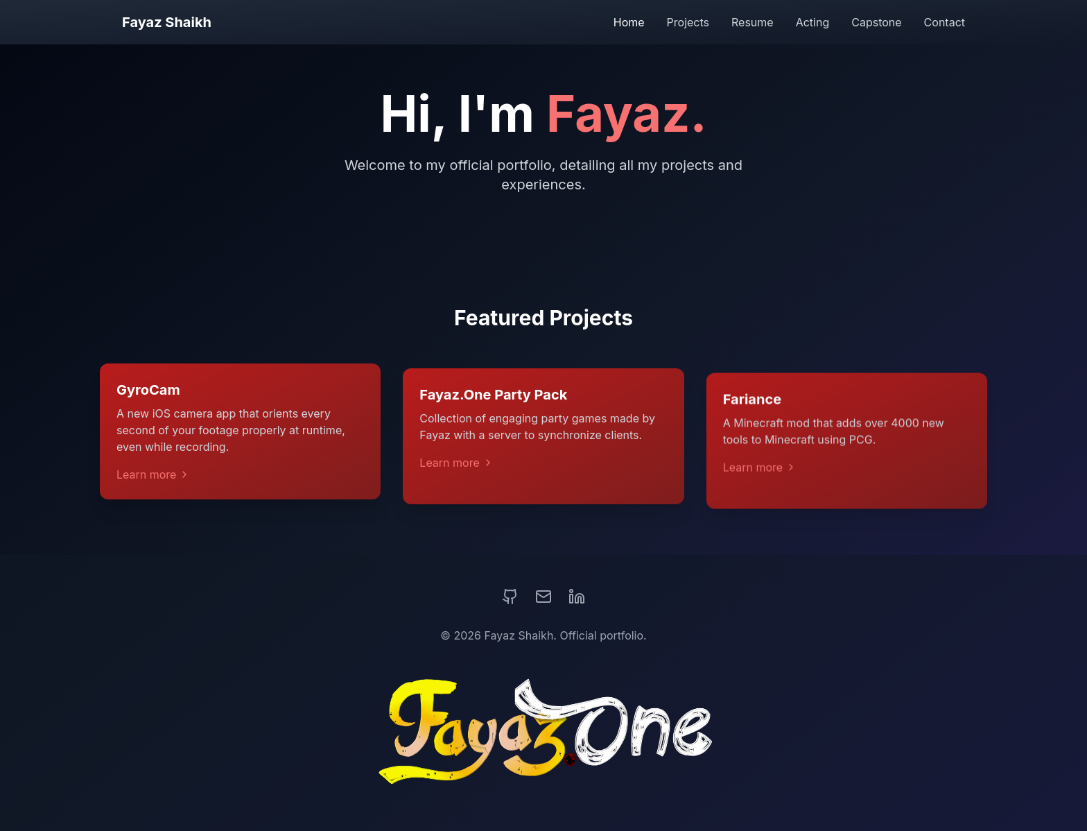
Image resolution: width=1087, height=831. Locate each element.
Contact (944, 22)
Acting (813, 22)
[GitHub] (510, 596)
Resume (752, 22)
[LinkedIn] (576, 596)
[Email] (543, 596)
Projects (688, 22)
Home (629, 22)
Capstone (876, 22)
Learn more (153, 479)
